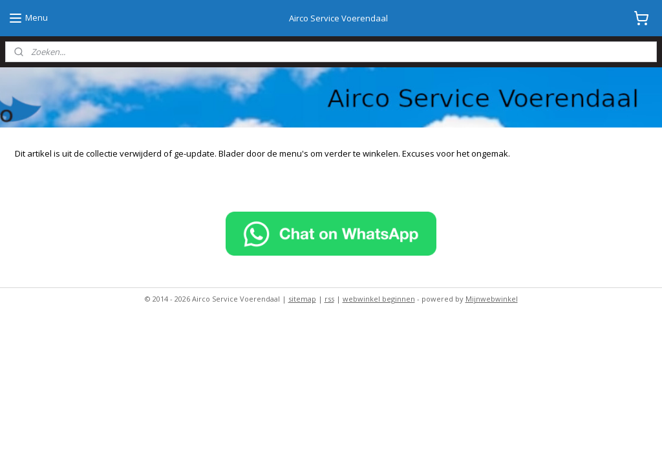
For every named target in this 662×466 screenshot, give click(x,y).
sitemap (302, 299)
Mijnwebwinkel (491, 299)
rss (329, 299)
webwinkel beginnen (379, 299)
